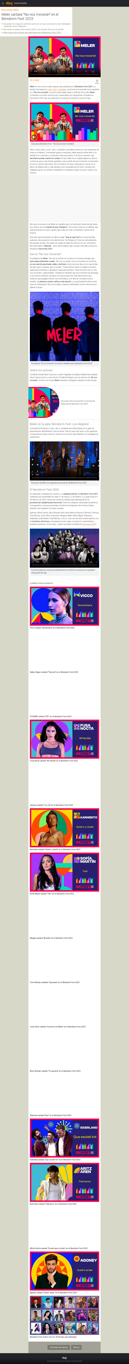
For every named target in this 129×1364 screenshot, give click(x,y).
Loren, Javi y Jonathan (56, 89)
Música (76, 1347)
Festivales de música (59, 1347)
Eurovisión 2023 (89, 524)
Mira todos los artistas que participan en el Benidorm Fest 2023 (32, 32)
